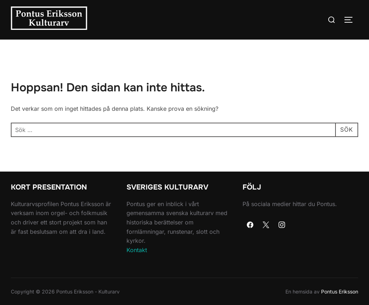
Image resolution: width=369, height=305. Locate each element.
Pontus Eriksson (339, 291)
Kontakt (136, 250)
